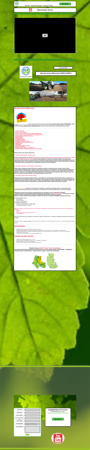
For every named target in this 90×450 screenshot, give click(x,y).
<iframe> (28, 389)
